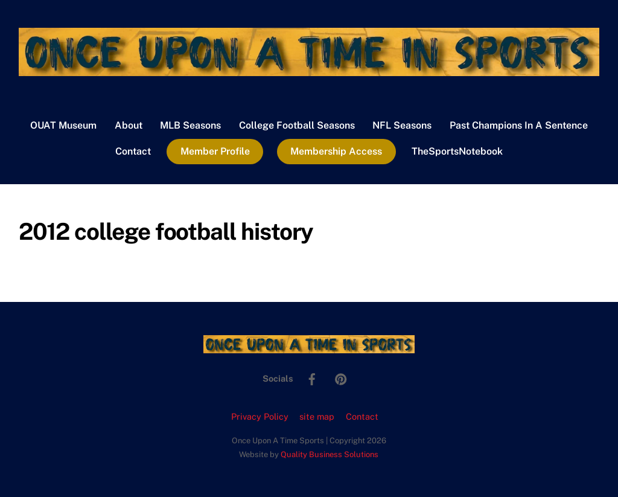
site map (316, 416)
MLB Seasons (190, 125)
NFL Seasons (402, 125)
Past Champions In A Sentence (519, 125)
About (128, 125)
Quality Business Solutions (329, 454)
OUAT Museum (63, 125)
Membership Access (336, 151)
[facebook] (312, 378)
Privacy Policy (259, 416)
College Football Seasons (297, 125)
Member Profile (215, 151)
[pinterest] (341, 378)
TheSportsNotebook (457, 151)
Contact (133, 151)
